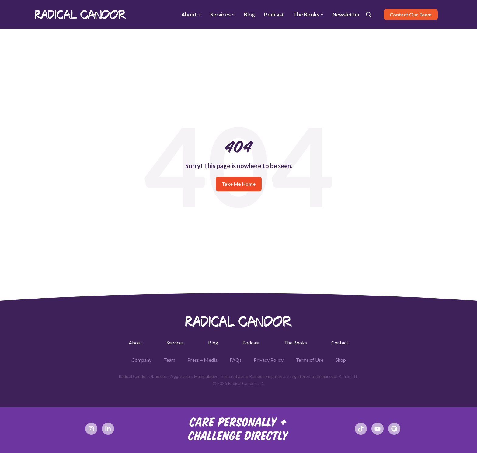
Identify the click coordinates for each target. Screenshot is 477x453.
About (191, 14)
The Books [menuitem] (295, 342)
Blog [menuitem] (213, 342)
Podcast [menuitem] (251, 342)
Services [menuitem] (175, 342)
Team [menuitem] (169, 360)
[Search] (369, 15)
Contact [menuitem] (339, 342)
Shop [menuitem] (341, 360)
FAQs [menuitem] (236, 360)
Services (222, 14)
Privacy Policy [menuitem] (269, 360)
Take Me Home (239, 184)
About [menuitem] (135, 342)
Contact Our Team (411, 14)
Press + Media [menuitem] (202, 360)
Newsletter (346, 14)
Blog (249, 14)
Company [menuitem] (141, 360)
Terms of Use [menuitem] (309, 360)
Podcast (274, 14)
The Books (308, 14)
